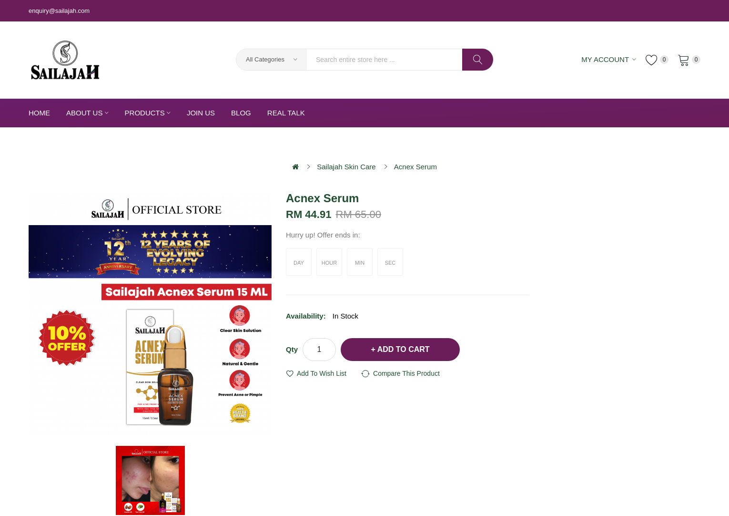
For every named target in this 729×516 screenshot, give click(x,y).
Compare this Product (406, 373)
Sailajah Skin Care (346, 167)
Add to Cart (403, 349)
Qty (292, 349)
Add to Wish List (321, 373)
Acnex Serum (415, 167)
